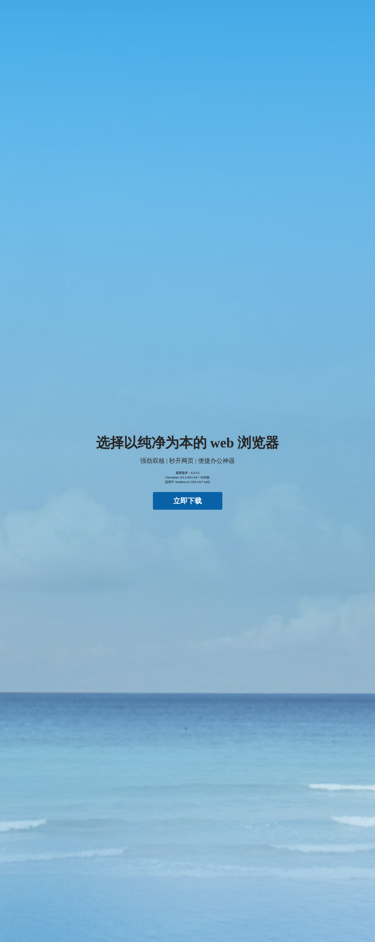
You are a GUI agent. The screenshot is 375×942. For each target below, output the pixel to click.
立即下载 (187, 501)
